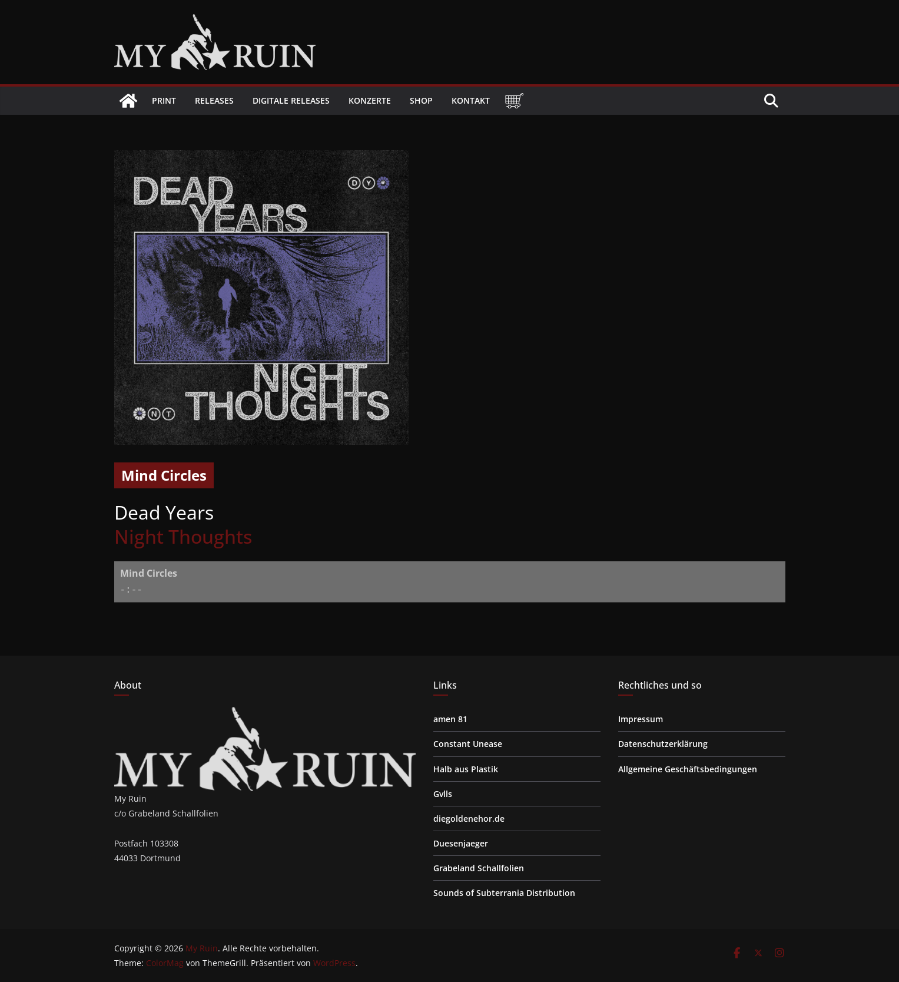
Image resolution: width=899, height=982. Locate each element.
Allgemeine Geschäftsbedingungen (687, 769)
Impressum (640, 719)
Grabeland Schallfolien (478, 868)
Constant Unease (467, 743)
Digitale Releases (291, 100)
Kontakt (471, 100)
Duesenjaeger (460, 843)
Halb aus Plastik (465, 769)
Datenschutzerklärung (663, 743)
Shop (421, 100)
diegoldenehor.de (469, 818)
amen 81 (450, 719)
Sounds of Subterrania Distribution (504, 892)
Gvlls (442, 793)
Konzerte (370, 100)
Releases (214, 100)
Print (164, 100)
